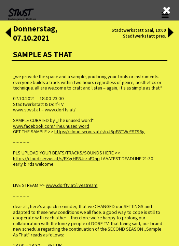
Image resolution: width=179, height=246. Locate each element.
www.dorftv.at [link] (59, 109)
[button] (8, 33)
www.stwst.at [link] (26, 109)
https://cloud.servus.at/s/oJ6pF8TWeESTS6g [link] (99, 131)
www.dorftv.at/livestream (71, 185)
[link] (51, 126)
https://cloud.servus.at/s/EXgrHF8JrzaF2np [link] (56, 158)
